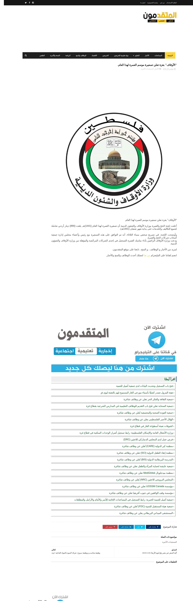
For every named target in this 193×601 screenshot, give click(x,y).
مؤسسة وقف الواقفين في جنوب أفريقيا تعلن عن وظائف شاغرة (137, 484)
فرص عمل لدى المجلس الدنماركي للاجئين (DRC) (144, 430)
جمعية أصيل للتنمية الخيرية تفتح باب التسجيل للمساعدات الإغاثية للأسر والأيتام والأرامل (38, 213)
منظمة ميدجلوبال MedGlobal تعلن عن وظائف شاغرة (142, 464)
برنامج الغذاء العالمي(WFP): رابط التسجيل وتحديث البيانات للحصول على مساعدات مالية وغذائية (37, 103)
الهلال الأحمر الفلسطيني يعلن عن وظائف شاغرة (145, 410)
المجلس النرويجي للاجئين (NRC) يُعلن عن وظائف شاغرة (140, 470)
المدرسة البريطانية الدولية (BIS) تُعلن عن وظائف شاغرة (141, 450)
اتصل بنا (139, 2)
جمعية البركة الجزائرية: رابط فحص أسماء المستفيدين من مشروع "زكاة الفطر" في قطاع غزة (38, 200)
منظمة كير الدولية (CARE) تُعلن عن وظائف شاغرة (143, 437)
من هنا (143, 256)
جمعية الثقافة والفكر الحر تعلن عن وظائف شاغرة (144, 390)
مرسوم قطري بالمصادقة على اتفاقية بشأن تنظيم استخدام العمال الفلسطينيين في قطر (36, 127)
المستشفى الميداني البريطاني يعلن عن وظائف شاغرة (142, 507)
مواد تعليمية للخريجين (119, 55)
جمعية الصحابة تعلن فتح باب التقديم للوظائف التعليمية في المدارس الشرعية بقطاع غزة (125, 397)
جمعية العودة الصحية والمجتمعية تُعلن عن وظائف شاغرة (141, 403)
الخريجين (103, 55)
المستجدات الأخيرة (143, 70)
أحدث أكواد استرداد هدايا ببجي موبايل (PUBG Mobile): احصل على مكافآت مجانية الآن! (37, 188)
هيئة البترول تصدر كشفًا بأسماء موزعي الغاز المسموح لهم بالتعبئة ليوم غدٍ (133, 383)
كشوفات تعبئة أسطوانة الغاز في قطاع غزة (147, 417)
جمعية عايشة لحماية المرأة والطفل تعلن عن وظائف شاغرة (139, 457)
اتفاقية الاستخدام (168, 2)
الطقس (39, 55)
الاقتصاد (91, 55)
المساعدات (156, 55)
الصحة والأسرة (52, 55)
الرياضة (65, 55)
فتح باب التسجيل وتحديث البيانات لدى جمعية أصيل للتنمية (140, 377)
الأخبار (144, 55)
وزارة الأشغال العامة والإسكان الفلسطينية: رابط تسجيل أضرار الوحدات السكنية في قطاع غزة (122, 423)
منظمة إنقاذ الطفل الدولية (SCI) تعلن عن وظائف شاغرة (141, 444)
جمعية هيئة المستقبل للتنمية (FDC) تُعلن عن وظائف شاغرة (139, 500)
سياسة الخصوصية (148, 2)
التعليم (135, 55)
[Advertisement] (69, 29)
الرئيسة (167, 55)
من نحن (158, 2)
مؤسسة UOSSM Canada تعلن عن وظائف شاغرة (143, 477)
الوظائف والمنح (78, 55)
